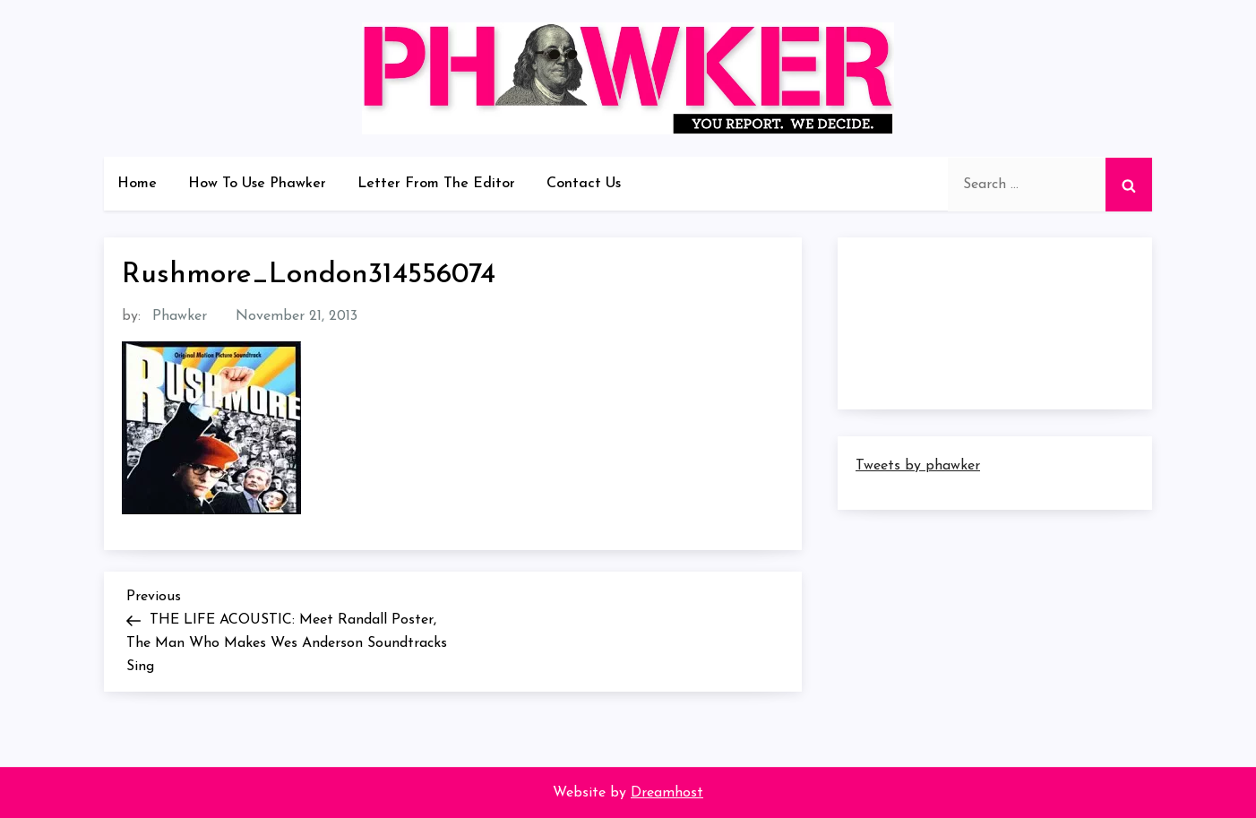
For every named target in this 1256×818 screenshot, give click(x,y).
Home (137, 184)
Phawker (179, 316)
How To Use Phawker (257, 184)
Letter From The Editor (436, 184)
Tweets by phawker (918, 466)
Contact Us (583, 184)
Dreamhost (667, 793)
